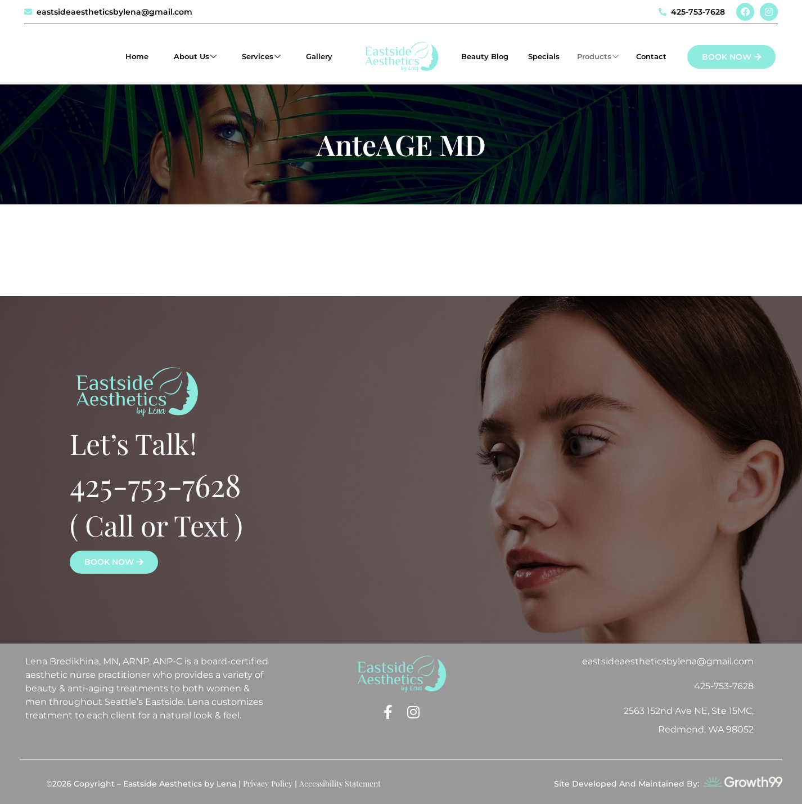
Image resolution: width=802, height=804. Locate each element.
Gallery (319, 56)
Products (598, 56)
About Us (195, 56)
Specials (544, 56)
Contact (651, 56)
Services (261, 56)
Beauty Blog (486, 56)
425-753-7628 (155, 484)
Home (136, 56)
